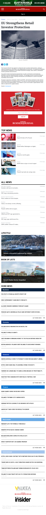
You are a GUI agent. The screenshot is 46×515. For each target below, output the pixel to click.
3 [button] (5, 281)
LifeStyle (5, 251)
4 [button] (6, 281)
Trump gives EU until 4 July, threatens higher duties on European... (22, 462)
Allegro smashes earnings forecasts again (14, 306)
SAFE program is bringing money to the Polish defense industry (21, 338)
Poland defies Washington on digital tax (14, 326)
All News (6, 182)
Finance (3, 19)
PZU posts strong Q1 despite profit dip (13, 294)
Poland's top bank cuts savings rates (13, 397)
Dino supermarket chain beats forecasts (14, 300)
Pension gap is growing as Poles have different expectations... (20, 312)
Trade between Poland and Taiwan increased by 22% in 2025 (19, 468)
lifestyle (5, 233)
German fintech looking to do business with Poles (17, 403)
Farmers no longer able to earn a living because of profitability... (22, 371)
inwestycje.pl (8, 86)
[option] (23, 3)
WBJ (24, 19)
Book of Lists (8, 259)
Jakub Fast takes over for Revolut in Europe (15, 409)
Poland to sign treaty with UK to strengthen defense (18, 474)
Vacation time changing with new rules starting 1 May (18, 377)
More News (6, 286)
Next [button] (41, 3)
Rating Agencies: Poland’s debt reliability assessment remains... (21, 344)
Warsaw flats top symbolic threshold (13, 424)
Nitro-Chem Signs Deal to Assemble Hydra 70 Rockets (17, 365)
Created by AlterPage (23, 509)
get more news (39, 318)
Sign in (23, 14)
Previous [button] (4, 4)
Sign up (23, 117)
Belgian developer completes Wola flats (14, 436)
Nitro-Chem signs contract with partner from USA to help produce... (23, 456)
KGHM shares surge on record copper (13, 391)
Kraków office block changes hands (12, 430)
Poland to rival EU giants (9, 332)
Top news (6, 130)
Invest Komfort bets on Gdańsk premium (14, 442)
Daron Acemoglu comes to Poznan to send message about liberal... (22, 359)
